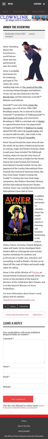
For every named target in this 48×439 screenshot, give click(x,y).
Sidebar (37, 3)
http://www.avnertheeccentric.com (19, 300)
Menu (10, 3)
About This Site (20, 11)
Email (6, 377)
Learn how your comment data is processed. (23, 406)
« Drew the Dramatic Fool (16, 314)
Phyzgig (35, 272)
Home (5, 11)
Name (6, 366)
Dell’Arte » (38, 314)
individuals (23, 306)
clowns (12, 306)
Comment (8, 338)
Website (7, 387)
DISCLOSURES (38, 11)
